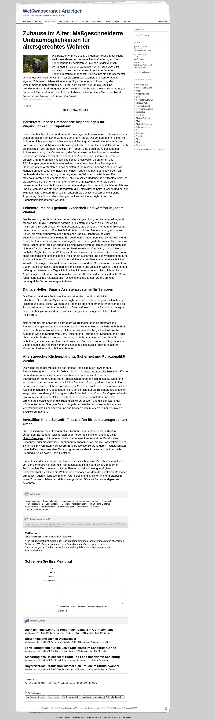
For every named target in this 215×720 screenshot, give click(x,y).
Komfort (95, 507)
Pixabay (48, 99)
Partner (62, 708)
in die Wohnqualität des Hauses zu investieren (76, 252)
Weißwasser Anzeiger (112, 717)
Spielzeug (140, 133)
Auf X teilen (53, 697)
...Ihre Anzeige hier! (143, 35)
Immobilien (140, 112)
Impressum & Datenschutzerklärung (92, 708)
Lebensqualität (67, 501)
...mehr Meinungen (143, 72)
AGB (75, 708)
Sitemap (117, 708)
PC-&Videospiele (143, 127)
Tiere (138, 142)
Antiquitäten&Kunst (144, 88)
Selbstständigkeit (66, 507)
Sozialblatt (127, 717)
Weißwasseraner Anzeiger (52, 11)
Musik (138, 121)
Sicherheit (106, 501)
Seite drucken (33, 693)
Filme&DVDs (141, 103)
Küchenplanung (50, 501)
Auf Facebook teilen (35, 697)
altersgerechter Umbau (98, 371)
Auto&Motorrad (142, 94)
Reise (138, 130)
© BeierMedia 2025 (129, 708)
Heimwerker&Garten (144, 109)
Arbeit (138, 91)
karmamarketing (35, 99)
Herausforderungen (34, 504)
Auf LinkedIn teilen (114, 697)
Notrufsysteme (31, 322)
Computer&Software (144, 100)
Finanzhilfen (82, 507)
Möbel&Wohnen (143, 118)
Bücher (139, 97)
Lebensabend (52, 504)
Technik (139, 136)
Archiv (110, 708)
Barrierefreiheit (32, 134)
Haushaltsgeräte (143, 106)
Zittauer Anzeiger (78, 717)
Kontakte (140, 115)
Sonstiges (140, 145)
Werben (54, 708)
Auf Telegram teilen (71, 697)
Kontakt (69, 708)
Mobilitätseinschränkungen (74, 504)
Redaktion (46, 708)
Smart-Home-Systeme (50, 300)
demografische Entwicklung (37, 509)
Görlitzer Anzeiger (63, 717)
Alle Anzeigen (142, 85)
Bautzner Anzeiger (94, 717)
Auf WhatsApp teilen (93, 697)
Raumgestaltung (32, 501)
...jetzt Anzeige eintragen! (150, 149)
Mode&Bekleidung (144, 124)
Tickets (139, 139)
